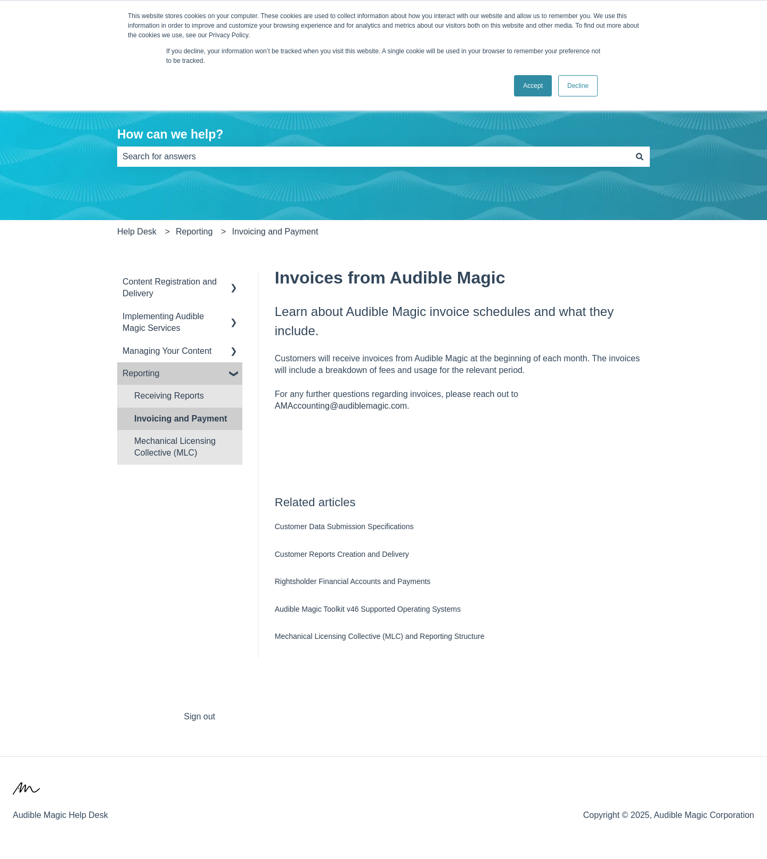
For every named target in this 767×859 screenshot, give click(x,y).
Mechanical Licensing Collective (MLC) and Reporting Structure (380, 636)
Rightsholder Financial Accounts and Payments (353, 581)
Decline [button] (578, 86)
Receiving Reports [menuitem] (169, 395)
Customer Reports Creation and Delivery (342, 554)
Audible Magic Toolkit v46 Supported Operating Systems (368, 609)
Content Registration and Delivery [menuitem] (170, 287)
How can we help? (170, 134)
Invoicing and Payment (276, 231)
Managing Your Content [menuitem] (167, 350)
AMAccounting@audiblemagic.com (341, 405)
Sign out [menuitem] (199, 716)
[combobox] (373, 157)
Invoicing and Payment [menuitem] (182, 418)
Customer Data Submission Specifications (344, 526)
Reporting (194, 231)
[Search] (640, 157)
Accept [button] (533, 86)
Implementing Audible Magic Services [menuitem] (163, 322)
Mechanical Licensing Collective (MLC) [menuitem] (175, 446)
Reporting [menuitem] (141, 373)
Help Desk (137, 231)
